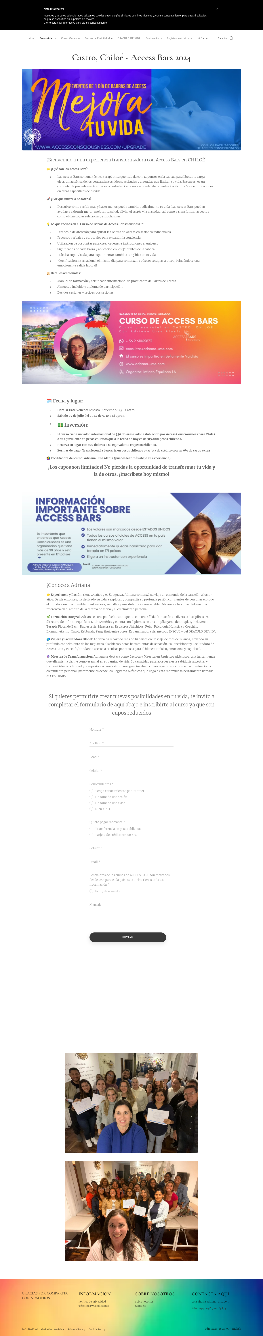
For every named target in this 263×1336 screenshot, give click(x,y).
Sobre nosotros (144, 1301)
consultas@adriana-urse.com (210, 1301)
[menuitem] (35, 38)
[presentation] (117, 921)
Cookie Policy (97, 1329)
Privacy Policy (76, 1329)
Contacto (140, 1305)
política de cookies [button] (83, 19)
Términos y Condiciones (94, 1305)
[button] (217, 9)
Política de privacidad (92, 1301)
